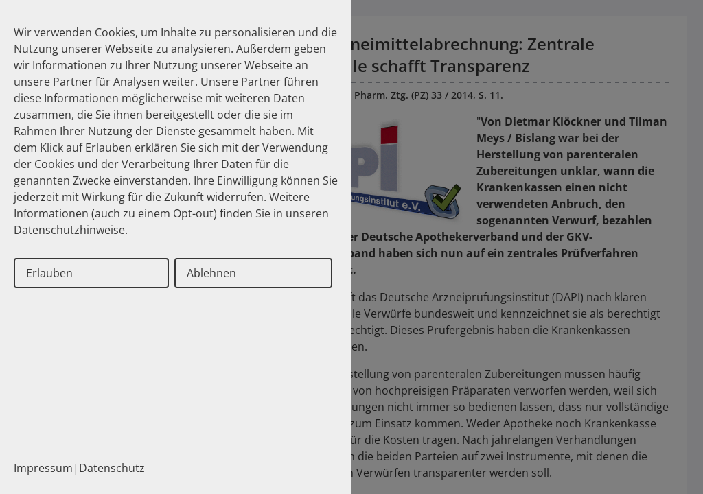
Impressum (43, 467)
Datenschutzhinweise (69, 229)
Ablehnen (211, 273)
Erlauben (49, 273)
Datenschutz (112, 467)
